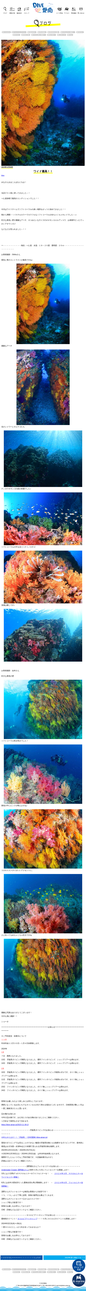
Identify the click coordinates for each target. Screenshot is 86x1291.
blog (2, 175)
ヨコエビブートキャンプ (27, 1219)
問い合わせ (81, 13)
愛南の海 (12, 13)
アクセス (66, 13)
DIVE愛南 (43, 7)
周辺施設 (73, 13)
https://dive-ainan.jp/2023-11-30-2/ (15, 1125)
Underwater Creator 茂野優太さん (14, 1170)
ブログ (5, 13)
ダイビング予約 (79, 1265)
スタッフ (26, 13)
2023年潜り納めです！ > (75, 1258)
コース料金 (59, 13)
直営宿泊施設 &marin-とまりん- (79, 1280)
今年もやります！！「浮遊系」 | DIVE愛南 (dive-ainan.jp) (24, 1137)
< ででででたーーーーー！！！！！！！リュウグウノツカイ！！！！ (21, 1259)
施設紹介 (19, 13)
